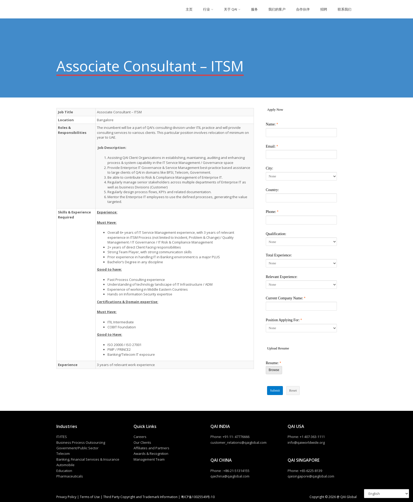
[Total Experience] (301, 263)
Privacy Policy (66, 497)
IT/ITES (61, 436)
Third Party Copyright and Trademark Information (140, 497)
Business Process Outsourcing (80, 442)
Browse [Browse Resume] (274, 370)
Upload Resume (278, 348)
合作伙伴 (303, 9)
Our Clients (142, 442)
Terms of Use (90, 497)
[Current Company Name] (301, 306)
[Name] (301, 132)
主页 (189, 9)
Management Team (149, 459)
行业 (206, 9)
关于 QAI (230, 9)
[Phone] (301, 220)
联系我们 (344, 9)
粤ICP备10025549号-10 (198, 497)
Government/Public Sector (77, 448)
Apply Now (275, 109)
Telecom (63, 453)
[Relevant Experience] (301, 284)
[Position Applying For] (301, 328)
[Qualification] (301, 241)
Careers (140, 436)
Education (64, 470)
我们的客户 (277, 9)
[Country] (301, 197)
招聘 (323, 9)
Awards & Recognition (151, 453)
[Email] (301, 154)
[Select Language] (386, 493)
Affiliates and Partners (151, 448)
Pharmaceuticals (69, 476)
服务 (254, 9)
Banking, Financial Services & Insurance (87, 459)
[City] (301, 176)
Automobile (65, 464)
